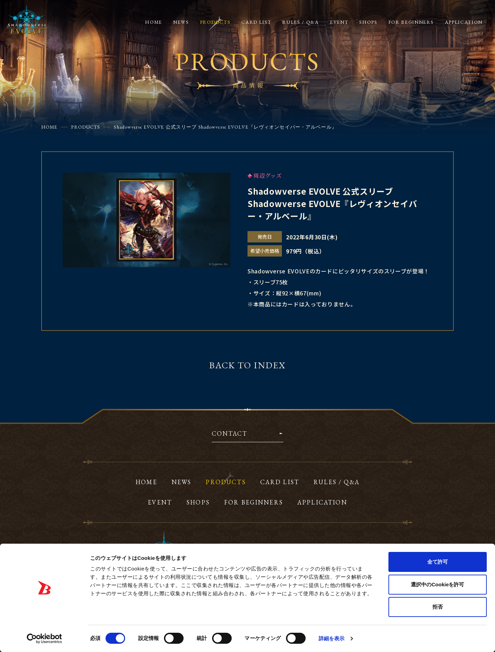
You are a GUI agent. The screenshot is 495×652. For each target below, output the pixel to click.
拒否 (437, 607)
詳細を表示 (332, 638)
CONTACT (229, 434)
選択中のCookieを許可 (437, 584)
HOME (49, 127)
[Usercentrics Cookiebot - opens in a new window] (44, 638)
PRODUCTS (85, 127)
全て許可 (437, 562)
